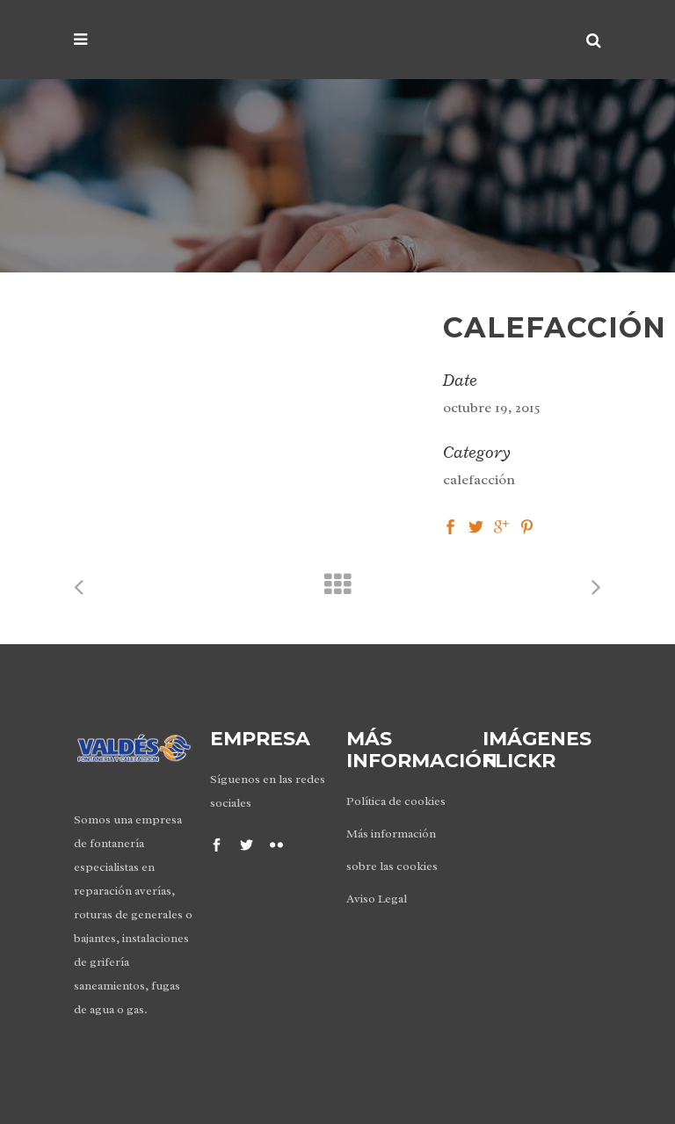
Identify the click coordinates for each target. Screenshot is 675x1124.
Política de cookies (396, 801)
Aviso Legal (376, 898)
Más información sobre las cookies (392, 850)
